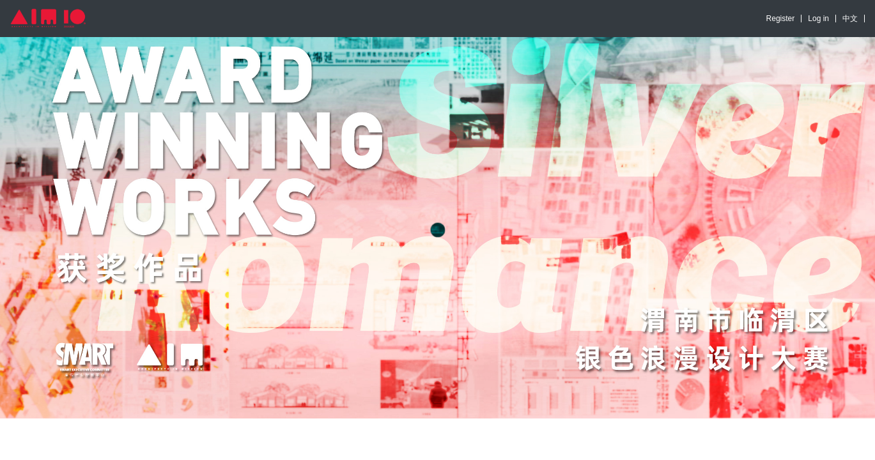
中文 (850, 18)
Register (780, 18)
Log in (818, 18)
